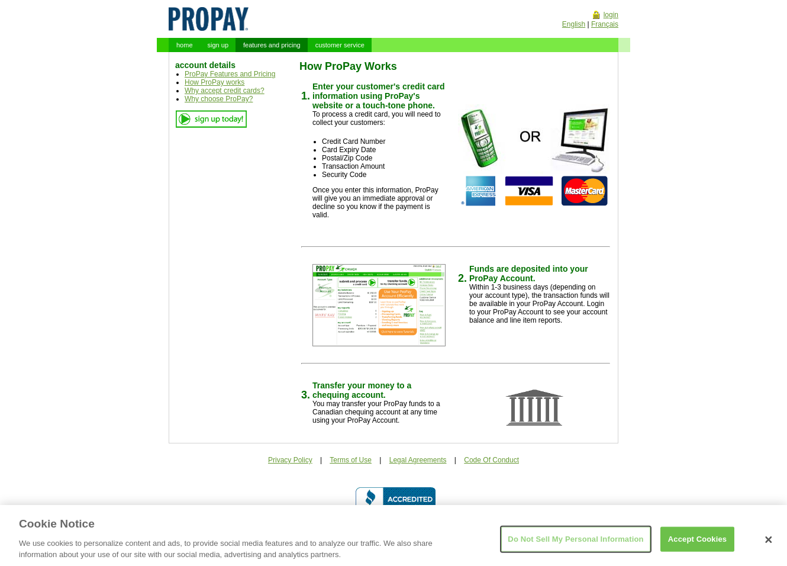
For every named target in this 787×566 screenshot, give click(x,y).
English (573, 24)
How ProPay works (214, 82)
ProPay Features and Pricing (230, 74)
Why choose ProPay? (219, 99)
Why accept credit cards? (225, 90)
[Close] (768, 546)
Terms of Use (351, 460)
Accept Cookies (697, 545)
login (611, 15)
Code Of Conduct (491, 460)
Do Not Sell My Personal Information (575, 545)
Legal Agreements (418, 460)
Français (604, 24)
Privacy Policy (290, 460)
